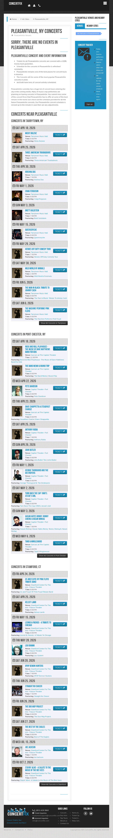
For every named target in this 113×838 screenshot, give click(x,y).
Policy (30, 830)
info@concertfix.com (40, 821)
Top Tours (64, 818)
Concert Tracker (64, 813)
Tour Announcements (64, 815)
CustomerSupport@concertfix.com (46, 815)
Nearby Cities (92, 25)
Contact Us (64, 823)
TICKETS (60, 135)
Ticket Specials (76, 815)
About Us (7, 830)
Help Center (76, 821)
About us (63, 821)
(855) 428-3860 (42, 810)
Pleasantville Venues (22, 35)
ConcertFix (15, 3)
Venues (80, 25)
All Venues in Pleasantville (88, 33)
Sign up (90, 104)
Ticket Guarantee (76, 818)
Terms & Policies (76, 813)
